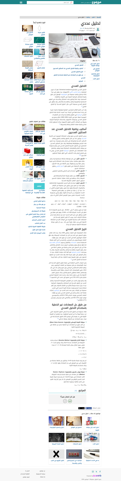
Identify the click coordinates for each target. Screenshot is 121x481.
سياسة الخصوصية (40, 474)
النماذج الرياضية (76, 252)
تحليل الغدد (96, 78)
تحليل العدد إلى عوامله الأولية (94, 64)
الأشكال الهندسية (55, 242)
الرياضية (79, 114)
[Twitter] (96, 471)
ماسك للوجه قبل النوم (38, 230)
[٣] (58, 319)
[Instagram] (93, 471)
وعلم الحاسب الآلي (75, 92)
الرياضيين (56, 290)
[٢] (79, 155)
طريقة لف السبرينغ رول (38, 211)
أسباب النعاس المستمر (38, 220)
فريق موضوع (26, 477)
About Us (42, 477)
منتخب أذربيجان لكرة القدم (37, 233)
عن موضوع (42, 471)
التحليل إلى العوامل (96, 69)
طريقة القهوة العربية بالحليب (36, 226)
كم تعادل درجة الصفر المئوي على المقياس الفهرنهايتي (35, 215)
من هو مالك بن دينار (39, 204)
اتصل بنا (27, 471)
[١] (81, 106)
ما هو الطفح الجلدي (39, 201)
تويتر (83, 408)
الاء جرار (82, 28)
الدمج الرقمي (60, 166)
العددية (84, 138)
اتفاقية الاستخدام (25, 474)
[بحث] (71, 2)
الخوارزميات (64, 94)
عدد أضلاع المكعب (40, 223)
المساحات (73, 242)
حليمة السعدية (40, 208)
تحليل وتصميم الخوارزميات (95, 75)
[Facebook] (100, 471)
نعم (70, 401)
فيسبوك (89, 408)
